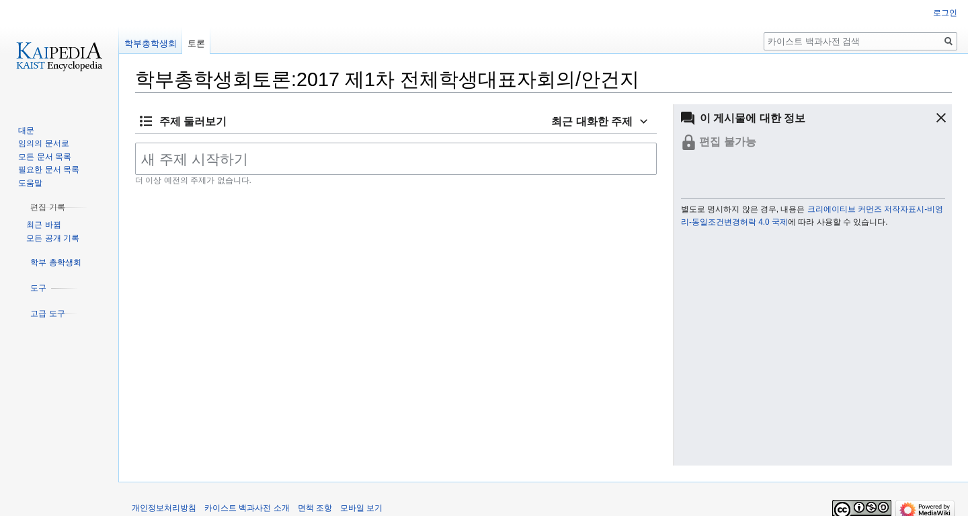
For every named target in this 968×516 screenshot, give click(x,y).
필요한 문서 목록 (48, 169)
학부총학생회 (150, 43)
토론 (196, 43)
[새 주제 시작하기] (396, 159)
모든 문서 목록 (44, 156)
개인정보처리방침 (164, 508)
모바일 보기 (361, 508)
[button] (930, 117)
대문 (26, 130)
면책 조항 (315, 508)
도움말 (30, 183)
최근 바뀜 (43, 224)
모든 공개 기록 (52, 238)
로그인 (945, 12)
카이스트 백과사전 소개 (247, 508)
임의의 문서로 (43, 143)
